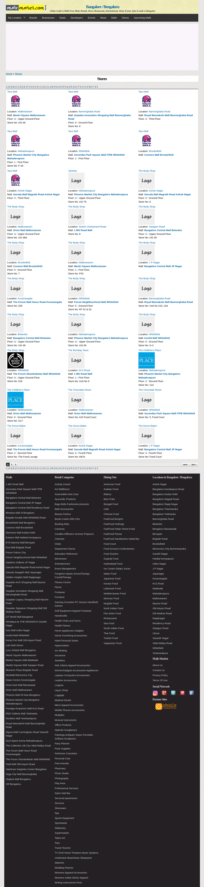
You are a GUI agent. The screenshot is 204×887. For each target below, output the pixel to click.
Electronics (61, 558)
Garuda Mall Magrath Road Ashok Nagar (36, 194)
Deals (62, 17)
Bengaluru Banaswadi (164, 528)
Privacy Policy (160, 675)
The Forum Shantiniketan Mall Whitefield (36, 373)
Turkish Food (111, 638)
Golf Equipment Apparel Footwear (73, 610)
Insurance (60, 655)
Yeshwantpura (160, 653)
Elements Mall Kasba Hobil (20, 532)
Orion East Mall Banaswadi (20, 685)
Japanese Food (112, 578)
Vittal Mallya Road (162, 643)
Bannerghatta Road (89, 111)
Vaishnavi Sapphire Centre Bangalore (26, 769)
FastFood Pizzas (113, 533)
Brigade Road (160, 538)
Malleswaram (25, 111)
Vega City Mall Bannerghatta (21, 774)
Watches (59, 862)
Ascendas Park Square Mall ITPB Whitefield (99, 154)
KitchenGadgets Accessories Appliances (76, 670)
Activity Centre (63, 484)
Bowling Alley (62, 524)
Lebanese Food (112, 588)
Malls (114, 17)
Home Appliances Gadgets (69, 630)
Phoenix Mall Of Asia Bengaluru (23, 695)
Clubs (58, 543)
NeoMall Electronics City (19, 675)
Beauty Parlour (63, 514)
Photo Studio (62, 773)
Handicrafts (61, 615)
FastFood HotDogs (114, 524)
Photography (62, 778)
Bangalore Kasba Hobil (165, 494)
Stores (125, 17)
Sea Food (109, 623)
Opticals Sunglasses (66, 730)
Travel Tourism (63, 847)
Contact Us (159, 670)
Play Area (60, 783)
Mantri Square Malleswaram (29, 115)
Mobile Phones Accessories (70, 710)
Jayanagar (158, 573)
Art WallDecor (62, 489)
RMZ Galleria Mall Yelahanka (21, 713)
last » (193, 464)
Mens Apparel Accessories (69, 705)
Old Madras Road (162, 613)
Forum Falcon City (16, 552)
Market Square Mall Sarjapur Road (25, 665)
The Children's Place (149, 350)
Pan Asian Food (112, 613)
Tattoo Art (60, 838)
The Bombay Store (78, 350)
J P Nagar (154, 262)
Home (9, 73)
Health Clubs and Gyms (68, 620)
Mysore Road (160, 603)
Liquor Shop (61, 690)
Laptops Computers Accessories (72, 675)
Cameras (60, 528)
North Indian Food (113, 608)
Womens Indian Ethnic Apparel (71, 877)
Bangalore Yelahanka (164, 514)
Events (91, 17)
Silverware (60, 808)
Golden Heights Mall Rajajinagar (23, 577)
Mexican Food (111, 598)
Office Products (63, 725)
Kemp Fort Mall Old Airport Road (23, 640)
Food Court (110, 543)
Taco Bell (12, 91)
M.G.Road (84, 370)
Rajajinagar (159, 618)
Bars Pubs (109, 499)
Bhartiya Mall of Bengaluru (20, 512)
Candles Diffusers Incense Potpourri (74, 533)
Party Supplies (63, 748)
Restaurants (110, 618)
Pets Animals (62, 763)
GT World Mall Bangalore (19, 616)
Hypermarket (62, 645)
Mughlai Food (111, 603)
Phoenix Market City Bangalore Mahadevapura (101, 194)
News (103, 17)
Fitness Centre (63, 582)
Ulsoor (156, 633)
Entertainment (62, 563)
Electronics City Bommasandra (169, 548)
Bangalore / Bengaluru (102, 7)
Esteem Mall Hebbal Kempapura (23, 537)
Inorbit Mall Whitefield (157, 338)
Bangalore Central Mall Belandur (163, 230)
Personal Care (62, 758)
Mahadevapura (26, 151)
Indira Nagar (159, 563)
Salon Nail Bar (62, 793)
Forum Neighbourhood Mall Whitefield (96, 302)
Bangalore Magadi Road (166, 499)
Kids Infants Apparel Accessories (72, 665)
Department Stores (65, 548)
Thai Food (109, 633)
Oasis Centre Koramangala (20, 680)
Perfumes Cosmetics (66, 753)
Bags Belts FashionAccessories (72, 504)
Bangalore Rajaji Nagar (165, 504)
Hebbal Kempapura (163, 558)
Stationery (60, 828)
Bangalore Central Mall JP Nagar (163, 266)
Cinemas (59, 538)
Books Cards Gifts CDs (67, 519)
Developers (77, 17)
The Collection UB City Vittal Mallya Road (28, 745)
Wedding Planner (64, 867)
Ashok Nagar (25, 190)
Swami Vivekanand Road (92, 226)
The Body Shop (146, 170)
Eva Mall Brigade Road (18, 547)
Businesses (48, 17)
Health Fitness (62, 625)
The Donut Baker (16, 425)
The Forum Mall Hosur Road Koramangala (37, 302)
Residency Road (162, 623)
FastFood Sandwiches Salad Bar (121, 538)
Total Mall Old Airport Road (20, 764)
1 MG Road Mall (83, 230)
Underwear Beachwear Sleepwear (73, 857)
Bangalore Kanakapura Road (168, 489)
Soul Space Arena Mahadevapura (24, 740)
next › (185, 464)
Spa (57, 813)
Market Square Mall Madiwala (22, 660)
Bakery (107, 494)
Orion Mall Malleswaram (27, 230)
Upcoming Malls (142, 17)
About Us (158, 665)
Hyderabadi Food (113, 563)
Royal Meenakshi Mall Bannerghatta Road (168, 115)
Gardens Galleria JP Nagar (20, 562)
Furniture (60, 597)
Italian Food (110, 573)
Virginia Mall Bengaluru (18, 779)
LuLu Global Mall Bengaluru (21, 650)
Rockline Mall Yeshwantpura (21, 718)
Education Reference (66, 553)
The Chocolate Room (79, 389)
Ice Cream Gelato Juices (117, 568)
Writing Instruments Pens (68, 882)
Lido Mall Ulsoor (14, 645)
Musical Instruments (65, 720)
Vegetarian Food (113, 643)
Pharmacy (60, 768)
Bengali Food (111, 504)
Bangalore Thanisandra (165, 509)
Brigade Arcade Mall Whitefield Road (26, 517)
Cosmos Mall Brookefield (159, 154)
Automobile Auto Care (67, 494)
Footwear (60, 592)
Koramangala (25, 298)
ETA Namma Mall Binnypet (20, 542)
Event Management (65, 568)
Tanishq (72, 170)
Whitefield (84, 151)
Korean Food (111, 583)
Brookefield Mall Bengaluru (20, 522)
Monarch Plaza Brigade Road (22, 670)
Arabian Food (111, 489)
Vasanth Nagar (161, 638)
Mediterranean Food (115, 593)
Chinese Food (111, 514)
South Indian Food (114, 628)
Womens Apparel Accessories (71, 872)
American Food (112, 484)
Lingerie (59, 685)
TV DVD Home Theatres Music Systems (76, 852)
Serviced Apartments (66, 798)
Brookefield (155, 151)
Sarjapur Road (157, 226)
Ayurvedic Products (65, 499)
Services (59, 803)
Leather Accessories (66, 680)
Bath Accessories (64, 509)
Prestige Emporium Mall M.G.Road (25, 708)
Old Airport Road (162, 608)
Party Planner (62, 743)
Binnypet (157, 533)
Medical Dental (63, 700)
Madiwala (158, 588)
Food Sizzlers (111, 553)
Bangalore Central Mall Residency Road (27, 507)
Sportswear (61, 823)
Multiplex (59, 715)
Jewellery (60, 660)
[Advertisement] (102, 46)
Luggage (59, 695)
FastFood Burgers (113, 519)
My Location (15, 17)
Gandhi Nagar (160, 553)
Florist (58, 587)
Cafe (106, 509)
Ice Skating (61, 650)
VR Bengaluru (13, 784)
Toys (57, 842)
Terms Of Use (160, 680)
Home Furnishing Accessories (71, 635)
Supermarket (62, 832)
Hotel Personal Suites (66, 640)
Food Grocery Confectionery (119, 548)
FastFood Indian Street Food (119, 528)
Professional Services (66, 788)
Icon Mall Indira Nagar (18, 630)
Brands (33, 17)
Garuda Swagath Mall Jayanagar (23, 572)
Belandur (23, 334)
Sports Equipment (64, 818)
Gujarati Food (111, 558)
